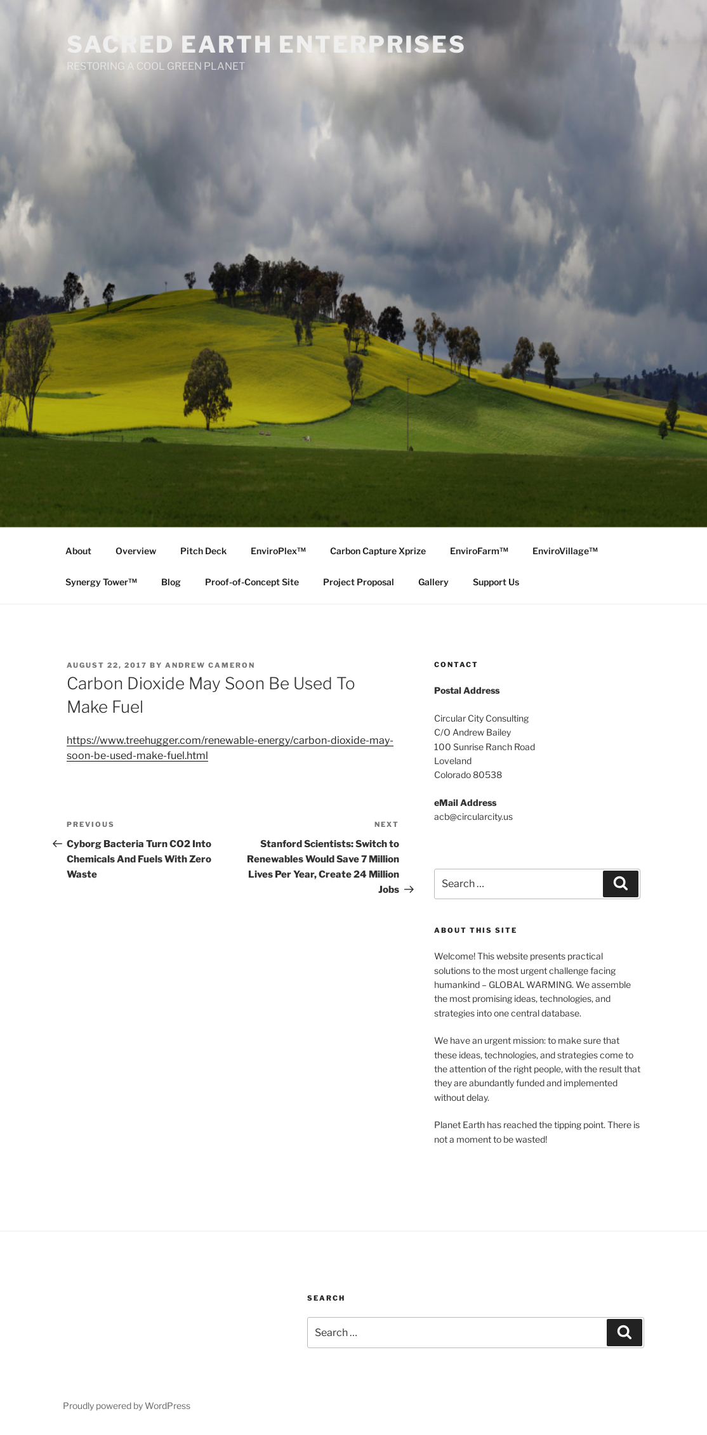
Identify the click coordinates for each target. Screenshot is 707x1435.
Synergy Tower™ (101, 581)
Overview (136, 550)
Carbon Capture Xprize (378, 550)
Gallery (433, 581)
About (78, 550)
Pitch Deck (203, 550)
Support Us (496, 581)
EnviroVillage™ (565, 550)
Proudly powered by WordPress (126, 1405)
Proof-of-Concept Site (252, 581)
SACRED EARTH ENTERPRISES (266, 44)
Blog (171, 581)
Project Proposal (358, 581)
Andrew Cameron (210, 665)
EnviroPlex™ (278, 550)
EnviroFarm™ (479, 550)
